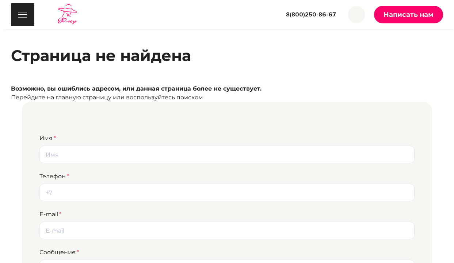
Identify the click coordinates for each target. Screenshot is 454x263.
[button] (356, 14)
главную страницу (83, 97)
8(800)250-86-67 (311, 14)
